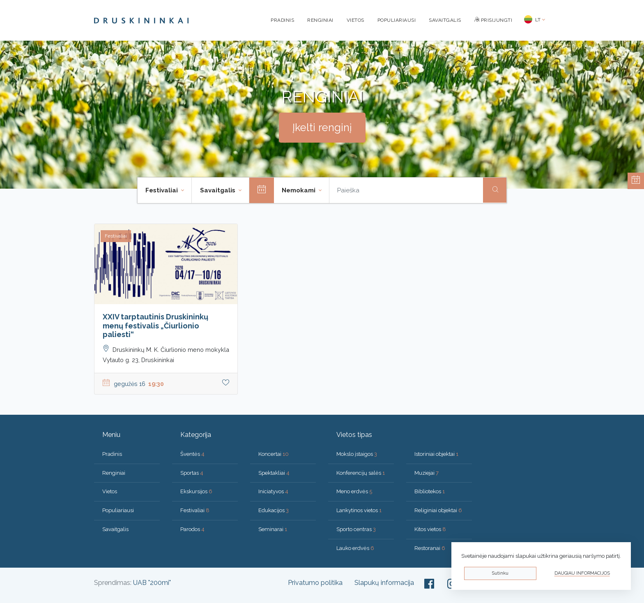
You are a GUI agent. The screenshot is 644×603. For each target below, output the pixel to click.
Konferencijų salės (360, 473)
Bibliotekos (429, 491)
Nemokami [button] (299, 190)
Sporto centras (356, 529)
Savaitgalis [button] (218, 190)
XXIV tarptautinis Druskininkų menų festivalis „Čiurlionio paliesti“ (155, 325)
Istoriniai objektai (436, 454)
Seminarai (272, 529)
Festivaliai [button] (162, 190)
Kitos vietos (430, 529)
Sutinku (500, 573)
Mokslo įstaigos (356, 454)
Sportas (191, 473)
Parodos (192, 529)
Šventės (192, 454)
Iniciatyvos (273, 491)
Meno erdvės (354, 491)
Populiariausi (396, 20)
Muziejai (426, 473)
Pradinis (282, 20)
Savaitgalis (445, 20)
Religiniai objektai (438, 510)
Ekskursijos (196, 491)
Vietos (355, 20)
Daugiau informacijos (582, 573)
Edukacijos (273, 510)
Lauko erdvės (355, 548)
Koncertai (273, 454)
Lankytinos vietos (359, 510)
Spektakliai (274, 473)
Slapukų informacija (384, 583)
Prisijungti (493, 20)
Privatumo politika (315, 583)
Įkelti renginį (322, 127)
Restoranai (429, 548)
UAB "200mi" (152, 583)
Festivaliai (194, 510)
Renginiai (320, 20)
